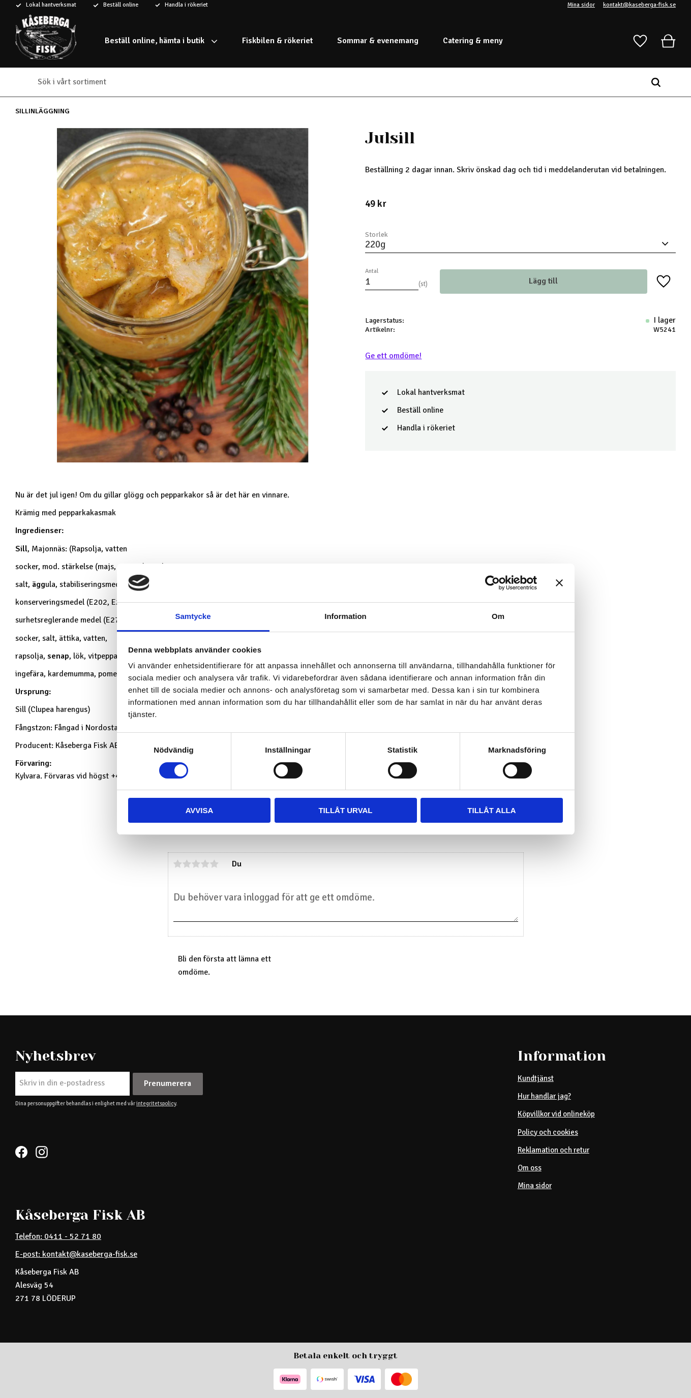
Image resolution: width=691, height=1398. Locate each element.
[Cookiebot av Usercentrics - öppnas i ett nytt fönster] (492, 583)
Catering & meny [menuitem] (473, 41)
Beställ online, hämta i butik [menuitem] (154, 41)
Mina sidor (581, 5)
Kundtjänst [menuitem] (536, 1078)
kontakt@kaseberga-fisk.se (639, 5)
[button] (640, 41)
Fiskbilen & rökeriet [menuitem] (277, 41)
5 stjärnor (214, 863)
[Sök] (656, 82)
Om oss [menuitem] (530, 1167)
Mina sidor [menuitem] (535, 1185)
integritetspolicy (156, 1103)
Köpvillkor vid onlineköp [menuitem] (556, 1114)
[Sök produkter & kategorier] (337, 82)
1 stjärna (178, 863)
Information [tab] (345, 616)
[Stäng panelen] (559, 582)
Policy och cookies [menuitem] (548, 1132)
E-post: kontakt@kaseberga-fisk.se (76, 1254)
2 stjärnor (187, 863)
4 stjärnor (205, 863)
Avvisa (200, 810)
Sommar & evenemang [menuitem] (377, 41)
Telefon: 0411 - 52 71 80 (58, 1236)
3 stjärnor (196, 863)
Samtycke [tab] (193, 616)
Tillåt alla (491, 810)
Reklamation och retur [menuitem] (553, 1150)
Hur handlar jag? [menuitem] (544, 1096)
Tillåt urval (345, 810)
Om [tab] (498, 616)
